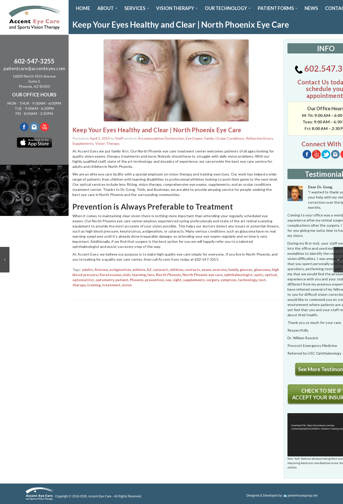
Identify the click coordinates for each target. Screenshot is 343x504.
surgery (212, 280)
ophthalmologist (238, 274)
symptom (228, 280)
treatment (111, 285)
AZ (149, 269)
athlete (138, 269)
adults (87, 269)
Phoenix (137, 280)
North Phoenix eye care (202, 274)
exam (206, 269)
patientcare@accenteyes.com (34, 68)
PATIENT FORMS (277, 8)
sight (177, 280)
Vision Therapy (107, 143)
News (311, 8)
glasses (246, 269)
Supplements (83, 143)
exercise (219, 269)
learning (139, 274)
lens (150, 274)
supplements (194, 280)
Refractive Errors (259, 138)
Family (209, 138)
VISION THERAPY (177, 8)
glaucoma (262, 269)
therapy (78, 285)
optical (271, 274)
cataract (160, 269)
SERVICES (136, 8)
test (262, 280)
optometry (104, 280)
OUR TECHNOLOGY (228, 8)
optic (258, 274)
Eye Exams (194, 138)
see (168, 280)
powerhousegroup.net (300, 495)
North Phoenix (168, 274)
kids (127, 274)
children (176, 269)
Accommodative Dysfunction (161, 138)
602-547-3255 (34, 61)
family (233, 269)
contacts (192, 269)
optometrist (83, 280)
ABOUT (107, 8)
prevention (154, 280)
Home (83, 8)
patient (121, 280)
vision (127, 285)
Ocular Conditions (229, 138)
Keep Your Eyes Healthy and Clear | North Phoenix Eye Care (156, 130)
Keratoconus (111, 274)
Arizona (101, 269)
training (94, 285)
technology (247, 280)
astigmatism (120, 269)
